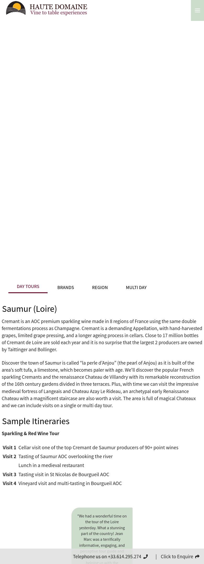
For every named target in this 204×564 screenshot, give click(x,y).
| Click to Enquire (178, 556)
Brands (65, 287)
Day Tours (28, 286)
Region (100, 287)
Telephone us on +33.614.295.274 (110, 556)
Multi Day (136, 287)
